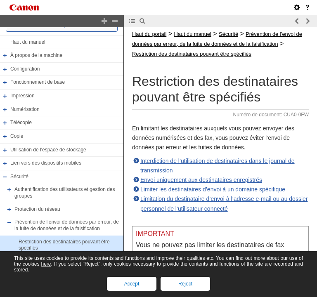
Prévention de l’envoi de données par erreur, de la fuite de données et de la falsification (66, 225)
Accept (132, 284)
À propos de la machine (36, 55)
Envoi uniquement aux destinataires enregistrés (201, 180)
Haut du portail (149, 34)
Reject (185, 284)
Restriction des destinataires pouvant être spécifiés (191, 54)
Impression (22, 96)
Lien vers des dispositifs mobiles (45, 163)
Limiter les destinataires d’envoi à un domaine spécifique (212, 189)
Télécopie (21, 122)
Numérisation (25, 109)
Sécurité (19, 176)
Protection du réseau (37, 209)
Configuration (25, 69)
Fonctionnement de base (37, 82)
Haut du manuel (27, 42)
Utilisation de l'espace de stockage (48, 150)
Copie (16, 136)
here (46, 264)
